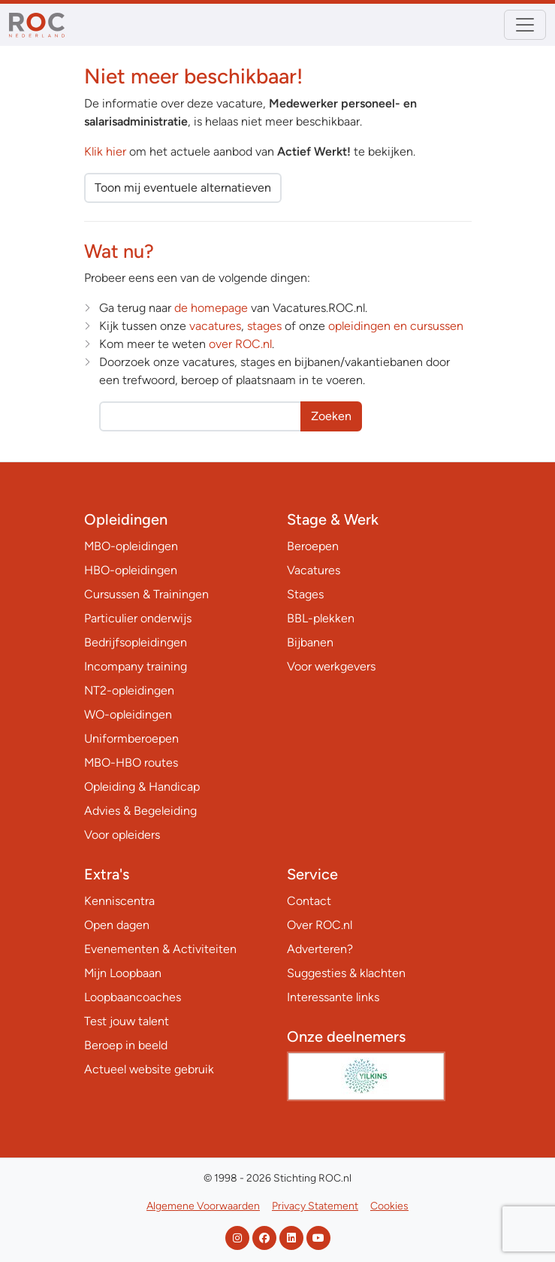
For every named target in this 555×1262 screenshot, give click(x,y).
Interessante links (333, 997)
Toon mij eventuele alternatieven (183, 187)
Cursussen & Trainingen (146, 594)
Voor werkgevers (331, 666)
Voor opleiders (122, 835)
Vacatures (313, 570)
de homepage (211, 308)
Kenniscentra (119, 901)
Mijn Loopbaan (122, 973)
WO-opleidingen (128, 714)
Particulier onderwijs (138, 618)
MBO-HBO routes (131, 762)
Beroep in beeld (125, 1045)
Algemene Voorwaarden (203, 1206)
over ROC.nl (240, 344)
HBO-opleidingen (130, 570)
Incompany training (135, 666)
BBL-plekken (320, 618)
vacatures (215, 326)
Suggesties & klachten (346, 973)
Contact (309, 901)
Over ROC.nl (319, 925)
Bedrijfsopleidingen (135, 642)
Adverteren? (320, 949)
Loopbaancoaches (132, 997)
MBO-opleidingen (131, 546)
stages (264, 326)
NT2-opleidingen (129, 690)
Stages (305, 594)
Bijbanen (310, 642)
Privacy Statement (315, 1206)
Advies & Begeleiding (140, 811)
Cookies (389, 1206)
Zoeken (331, 416)
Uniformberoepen (131, 738)
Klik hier (105, 151)
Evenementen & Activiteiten (160, 949)
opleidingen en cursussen (395, 326)
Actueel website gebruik (149, 1069)
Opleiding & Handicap (142, 786)
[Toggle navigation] (525, 25)
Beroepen (313, 546)
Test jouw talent (126, 1021)
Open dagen (116, 925)
